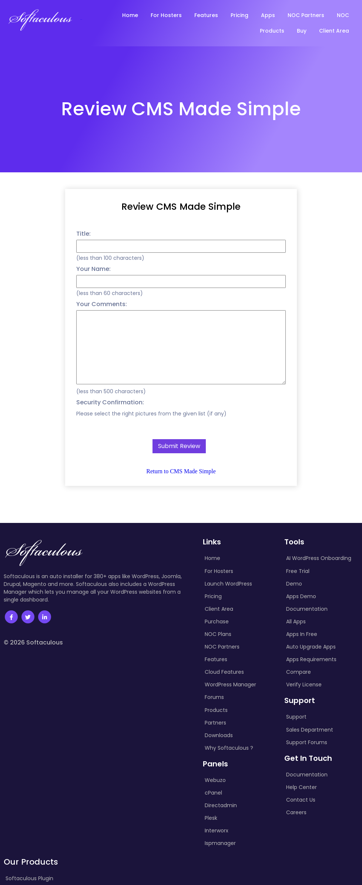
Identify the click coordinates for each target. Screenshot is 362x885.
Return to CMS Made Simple (181, 471)
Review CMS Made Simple (181, 206)
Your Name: (93, 269)
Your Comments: (101, 304)
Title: (83, 233)
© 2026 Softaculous (33, 642)
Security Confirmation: (110, 402)
